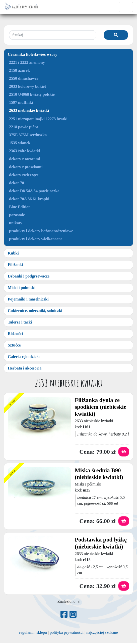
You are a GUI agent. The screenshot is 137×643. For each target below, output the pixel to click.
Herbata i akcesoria (24, 368)
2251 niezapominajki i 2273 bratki (38, 119)
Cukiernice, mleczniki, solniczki (35, 310)
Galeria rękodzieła (24, 356)
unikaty (15, 223)
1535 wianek (19, 143)
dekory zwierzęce (24, 175)
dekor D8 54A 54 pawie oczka (34, 191)
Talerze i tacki (20, 322)
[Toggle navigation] (126, 7)
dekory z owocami (24, 159)
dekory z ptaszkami (25, 167)
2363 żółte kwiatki (24, 151)
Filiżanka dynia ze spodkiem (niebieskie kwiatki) (100, 407)
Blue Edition (20, 207)
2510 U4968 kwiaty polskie (32, 94)
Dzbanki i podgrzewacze (28, 276)
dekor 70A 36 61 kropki (29, 199)
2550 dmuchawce (23, 78)
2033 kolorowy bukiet (27, 86)
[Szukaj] (116, 35)
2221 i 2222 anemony (27, 62)
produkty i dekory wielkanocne (35, 239)
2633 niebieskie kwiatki (29, 110)
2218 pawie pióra (23, 127)
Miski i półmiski (21, 288)
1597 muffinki (21, 102)
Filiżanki (15, 264)
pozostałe (17, 215)
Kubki (13, 253)
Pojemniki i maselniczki (28, 299)
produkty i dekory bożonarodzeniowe (41, 231)
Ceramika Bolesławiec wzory (32, 54)
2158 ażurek (19, 70)
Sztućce (14, 345)
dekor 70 (16, 183)
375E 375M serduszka (28, 135)
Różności (15, 334)
